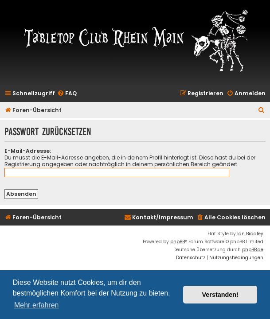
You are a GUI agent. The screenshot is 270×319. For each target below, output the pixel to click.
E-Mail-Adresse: (27, 151)
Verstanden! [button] (220, 294)
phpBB (177, 241)
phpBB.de (252, 249)
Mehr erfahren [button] (36, 305)
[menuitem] (67, 94)
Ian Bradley (250, 233)
